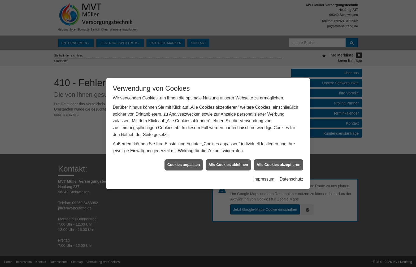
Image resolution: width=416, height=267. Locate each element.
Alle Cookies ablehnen (228, 164)
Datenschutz (291, 178)
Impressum (263, 178)
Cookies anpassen (183, 164)
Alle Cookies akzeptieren (278, 164)
